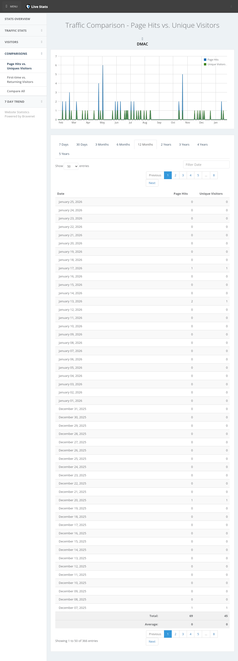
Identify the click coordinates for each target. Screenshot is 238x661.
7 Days (63, 144)
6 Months (123, 144)
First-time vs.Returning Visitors (20, 79)
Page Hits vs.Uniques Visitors (19, 66)
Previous (155, 175)
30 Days (82, 144)
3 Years (184, 144)
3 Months (102, 144)
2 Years (166, 144)
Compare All (16, 91)
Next (152, 183)
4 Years (202, 144)
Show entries (72, 166)
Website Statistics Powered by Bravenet (20, 114)
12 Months (145, 144)
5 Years (64, 154)
